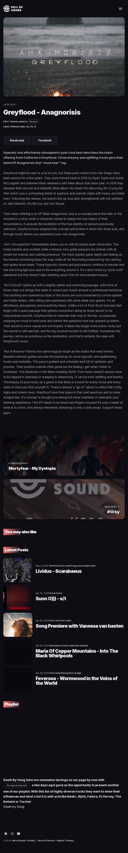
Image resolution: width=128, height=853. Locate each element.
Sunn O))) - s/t (51, 598)
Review (33, 121)
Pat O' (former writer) (14, 121)
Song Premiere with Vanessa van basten (79, 626)
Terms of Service (46, 840)
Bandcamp (17, 140)
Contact (31, 840)
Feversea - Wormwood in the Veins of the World (76, 681)
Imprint (60, 840)
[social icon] (5, 833)
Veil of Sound (19, 840)
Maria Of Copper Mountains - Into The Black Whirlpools (77, 653)
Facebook (44, 140)
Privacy (70, 840)
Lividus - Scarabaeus (59, 571)
